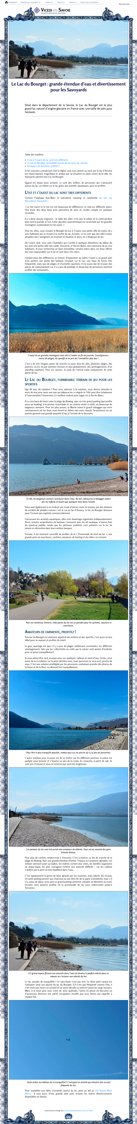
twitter (80, 1111)
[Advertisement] (68, 133)
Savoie (64, 10)
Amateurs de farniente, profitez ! (43, 166)
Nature (60, 2)
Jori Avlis (66, 1111)
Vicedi (43, 10)
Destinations (12, 2)
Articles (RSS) (88, 1111)
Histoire (72, 2)
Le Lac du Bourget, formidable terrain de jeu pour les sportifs (57, 163)
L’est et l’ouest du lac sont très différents (47, 160)
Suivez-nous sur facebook (89, 2)
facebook (73, 1111)
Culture (48, 2)
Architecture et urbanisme (29, 2)
